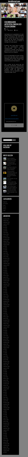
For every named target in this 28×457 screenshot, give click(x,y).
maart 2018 (5, 377)
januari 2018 (5, 380)
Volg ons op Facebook (7, 146)
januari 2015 (5, 442)
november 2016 (6, 404)
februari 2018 (5, 378)
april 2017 (5, 395)
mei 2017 (5, 394)
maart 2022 (5, 294)
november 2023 (6, 260)
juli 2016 (5, 411)
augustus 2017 (6, 389)
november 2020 (6, 322)
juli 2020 (5, 328)
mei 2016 (5, 414)
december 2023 (6, 258)
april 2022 (5, 292)
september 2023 (6, 263)
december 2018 (6, 361)
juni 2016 (5, 413)
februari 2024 (6, 255)
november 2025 (6, 219)
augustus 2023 (6, 265)
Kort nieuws (5, 203)
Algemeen (5, 202)
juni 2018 (5, 371)
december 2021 (6, 299)
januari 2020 (5, 339)
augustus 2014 (6, 450)
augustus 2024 (6, 244)
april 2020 (5, 334)
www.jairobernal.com (11, 121)
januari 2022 (5, 298)
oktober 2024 (5, 241)
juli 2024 (5, 246)
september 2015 (6, 428)
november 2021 (6, 301)
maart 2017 (5, 397)
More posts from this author (12, 118)
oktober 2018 (5, 365)
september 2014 (6, 449)
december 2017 (6, 382)
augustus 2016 (6, 409)
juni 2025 (5, 227)
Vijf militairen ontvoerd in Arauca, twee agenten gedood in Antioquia (11, 168)
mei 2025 (5, 229)
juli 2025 (5, 225)
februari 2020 (6, 337)
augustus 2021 (6, 306)
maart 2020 (5, 335)
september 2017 (6, 387)
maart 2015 (5, 438)
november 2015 (6, 425)
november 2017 (6, 383)
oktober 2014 (5, 447)
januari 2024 (5, 256)
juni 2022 (5, 289)
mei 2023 (5, 270)
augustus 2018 (6, 368)
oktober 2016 (5, 406)
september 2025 (6, 222)
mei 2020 (5, 332)
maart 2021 (5, 315)
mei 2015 (5, 435)
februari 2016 (5, 419)
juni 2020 (5, 330)
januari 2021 (5, 318)
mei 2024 (5, 250)
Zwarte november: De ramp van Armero (12, 179)
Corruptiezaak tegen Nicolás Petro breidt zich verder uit (11, 164)
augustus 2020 (6, 327)
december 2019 (6, 341)
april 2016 (5, 416)
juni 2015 (5, 433)
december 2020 (6, 320)
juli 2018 (5, 370)
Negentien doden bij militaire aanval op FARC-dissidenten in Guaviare (12, 159)
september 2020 (6, 325)
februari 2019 (5, 358)
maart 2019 (5, 356)
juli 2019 (5, 349)
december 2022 (6, 279)
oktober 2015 (5, 426)
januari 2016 (5, 421)
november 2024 (6, 239)
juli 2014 (5, 452)
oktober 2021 (5, 303)
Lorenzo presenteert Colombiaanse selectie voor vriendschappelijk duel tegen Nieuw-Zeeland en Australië (12, 174)
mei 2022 (5, 291)
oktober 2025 (6, 220)
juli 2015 (5, 432)
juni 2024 (5, 248)
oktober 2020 (6, 323)
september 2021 (6, 304)
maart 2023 (5, 274)
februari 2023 (6, 275)
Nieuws (4, 208)
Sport (4, 210)
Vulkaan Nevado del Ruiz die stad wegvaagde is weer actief (12, 192)
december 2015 (6, 423)
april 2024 (5, 251)
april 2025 (5, 231)
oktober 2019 (5, 344)
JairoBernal (11, 30)
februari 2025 (6, 234)
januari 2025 (5, 236)
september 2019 (6, 346)
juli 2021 (5, 308)
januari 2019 (5, 359)
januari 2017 (5, 401)
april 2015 (5, 437)
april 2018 (5, 375)
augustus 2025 (6, 224)
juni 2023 (5, 268)
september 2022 (6, 284)
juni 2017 (5, 392)
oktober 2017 (5, 385)
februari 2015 (5, 440)
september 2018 (6, 366)
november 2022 (6, 280)
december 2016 (6, 402)
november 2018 (6, 363)
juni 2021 (5, 310)
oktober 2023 (6, 262)
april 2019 (5, 354)
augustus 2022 (6, 286)
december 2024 (6, 238)
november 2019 (6, 342)
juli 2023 (5, 267)
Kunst (4, 205)
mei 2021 (5, 311)
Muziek (16, 30)
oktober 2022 (6, 282)
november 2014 (6, 445)
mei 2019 (5, 353)
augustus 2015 (6, 430)
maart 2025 (5, 232)
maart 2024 (5, 253)
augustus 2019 (6, 347)
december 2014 (6, 444)
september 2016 (6, 407)
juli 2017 (4, 390)
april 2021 (5, 313)
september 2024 (6, 243)
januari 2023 (5, 277)
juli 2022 (5, 287)
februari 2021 (5, 316)
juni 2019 (5, 351)
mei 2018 (5, 373)
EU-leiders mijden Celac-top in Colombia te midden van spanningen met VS (12, 183)
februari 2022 (6, 296)
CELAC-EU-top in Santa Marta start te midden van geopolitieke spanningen (12, 187)
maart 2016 (5, 418)
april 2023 (5, 272)
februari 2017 (5, 399)
